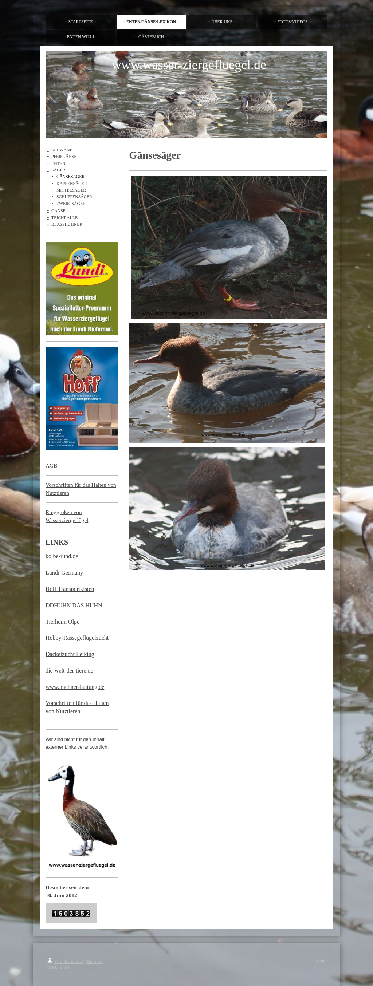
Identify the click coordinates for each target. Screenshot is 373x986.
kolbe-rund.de (62, 556)
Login (320, 960)
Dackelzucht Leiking (70, 654)
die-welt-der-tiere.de (69, 670)
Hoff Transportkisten (70, 589)
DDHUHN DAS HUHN (74, 605)
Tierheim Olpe (62, 622)
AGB (52, 465)
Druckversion (65, 961)
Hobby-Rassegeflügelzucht (77, 638)
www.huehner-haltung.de (75, 687)
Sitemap (94, 961)
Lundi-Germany (64, 572)
